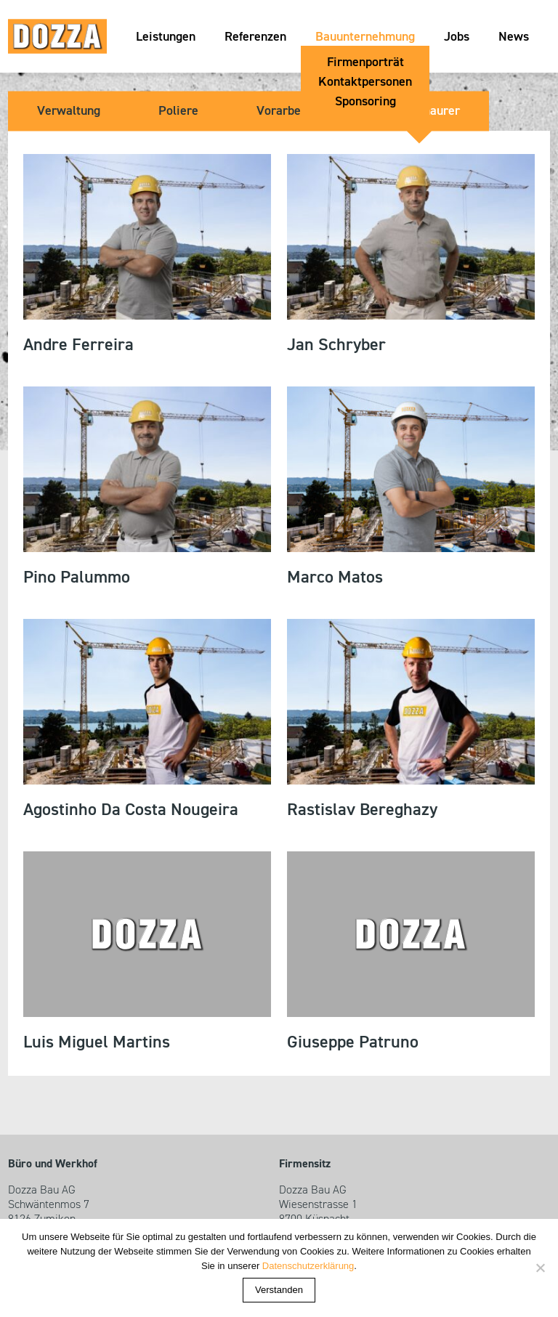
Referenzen (255, 37)
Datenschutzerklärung (308, 1265)
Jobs (456, 37)
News (513, 37)
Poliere (178, 111)
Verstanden (279, 1289)
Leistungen (165, 37)
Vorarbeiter (288, 111)
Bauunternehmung (365, 37)
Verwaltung (68, 111)
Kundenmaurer (419, 111)
